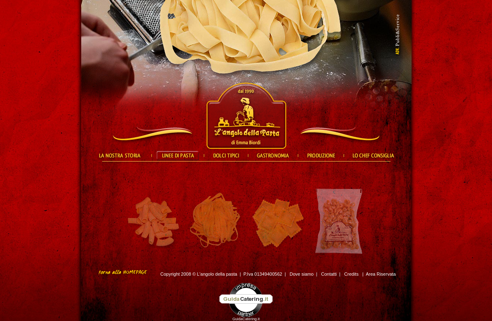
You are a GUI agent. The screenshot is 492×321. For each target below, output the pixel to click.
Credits (351, 274)
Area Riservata (381, 274)
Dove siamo (301, 274)
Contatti (329, 274)
